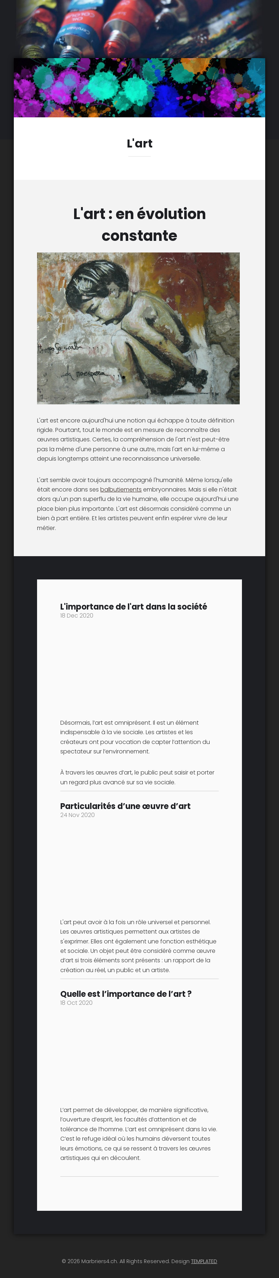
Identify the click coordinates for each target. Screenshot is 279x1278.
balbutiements (121, 489)
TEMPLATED (204, 1261)
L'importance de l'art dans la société (133, 606)
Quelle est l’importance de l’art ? (126, 994)
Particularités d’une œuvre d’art (125, 806)
